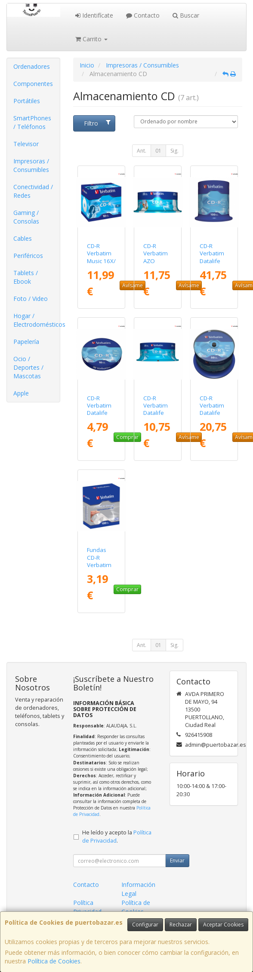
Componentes (33, 84)
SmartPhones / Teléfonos (32, 122)
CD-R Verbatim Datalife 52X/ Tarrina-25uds (155, 416)
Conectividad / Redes (33, 191)
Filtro (97, 123)
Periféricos (28, 255)
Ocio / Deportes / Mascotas (28, 367)
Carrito (91, 39)
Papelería (26, 341)
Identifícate (94, 15)
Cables (22, 238)
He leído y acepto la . (116, 836)
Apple (21, 393)
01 (158, 150)
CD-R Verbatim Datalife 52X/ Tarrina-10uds (99, 416)
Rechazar (181, 924)
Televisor (26, 144)
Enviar (177, 860)
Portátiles (26, 101)
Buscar (186, 15)
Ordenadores (31, 66)
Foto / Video (30, 298)
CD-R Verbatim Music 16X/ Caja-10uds (101, 260)
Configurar (145, 924)
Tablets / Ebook (25, 277)
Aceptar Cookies (223, 924)
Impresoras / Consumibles (31, 165)
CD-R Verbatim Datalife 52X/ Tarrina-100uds (212, 264)
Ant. (141, 150)
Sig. (174, 150)
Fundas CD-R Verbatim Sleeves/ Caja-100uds (99, 568)
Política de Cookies (54, 961)
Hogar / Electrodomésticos (36, 320)
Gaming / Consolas (26, 217)
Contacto (143, 15)
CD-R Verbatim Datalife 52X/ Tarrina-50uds (212, 416)
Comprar (127, 437)
